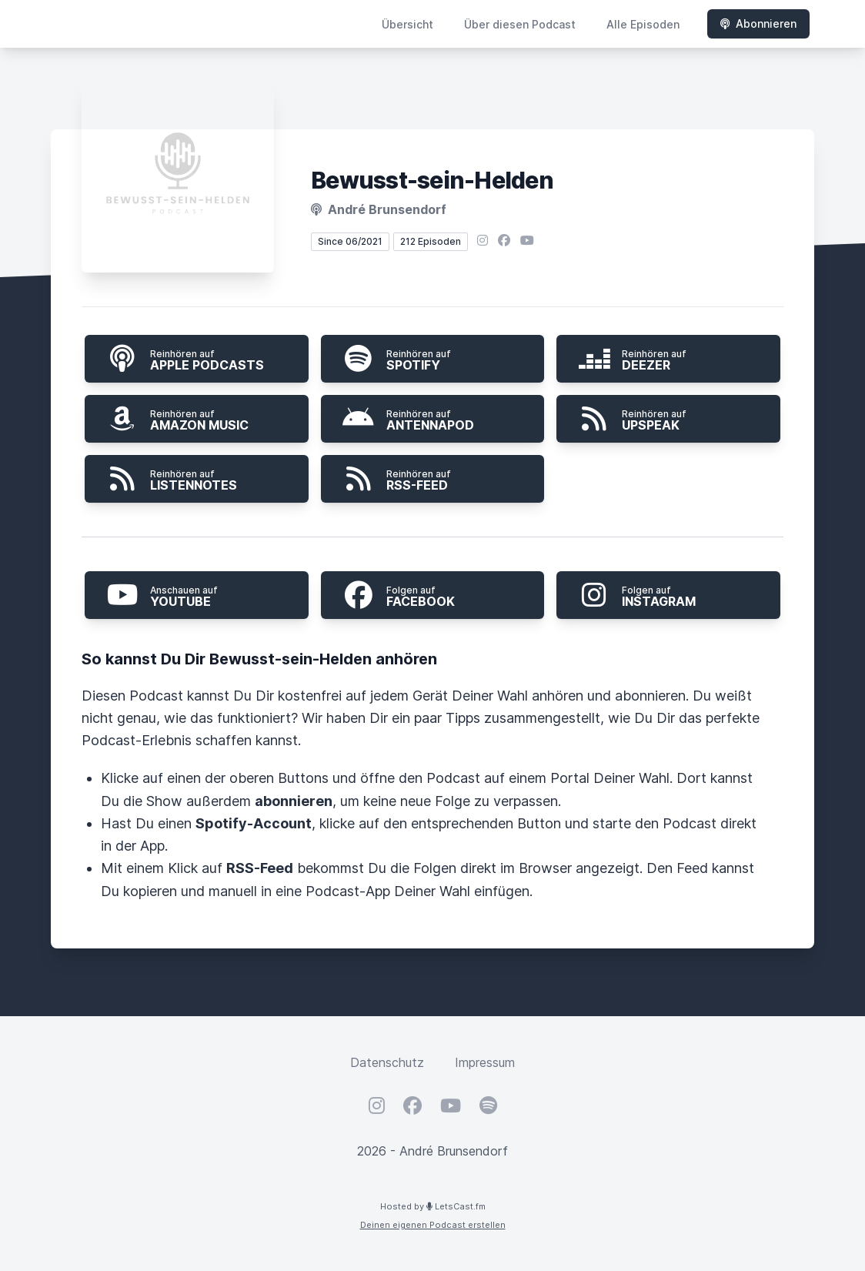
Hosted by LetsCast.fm (433, 1206)
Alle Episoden (643, 24)
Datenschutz (387, 1062)
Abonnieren (758, 23)
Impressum (485, 1062)
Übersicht (407, 24)
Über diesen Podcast (520, 24)
